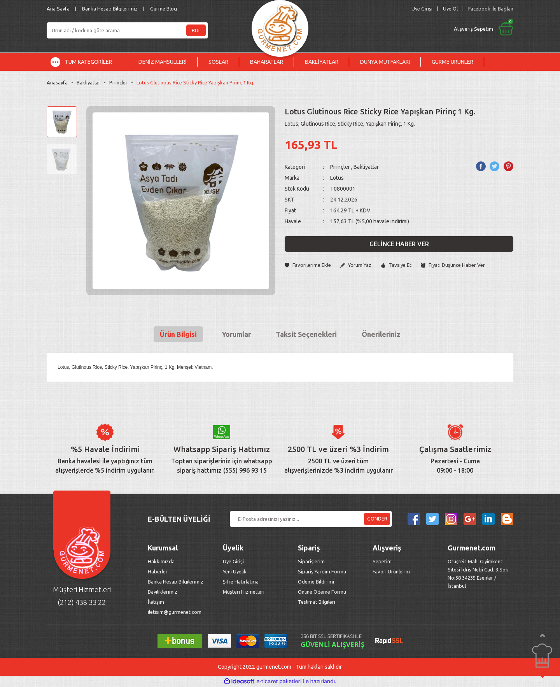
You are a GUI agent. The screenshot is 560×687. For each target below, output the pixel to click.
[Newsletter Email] (311, 519)
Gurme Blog (163, 8)
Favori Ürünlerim (391, 571)
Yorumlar (236, 334)
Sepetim (382, 561)
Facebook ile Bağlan (490, 8)
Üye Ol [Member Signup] (450, 8)
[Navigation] (87, 62)
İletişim (156, 602)
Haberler (158, 571)
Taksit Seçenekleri (306, 334)
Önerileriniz (381, 334)
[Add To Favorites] (308, 265)
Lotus (337, 178)
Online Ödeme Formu (322, 591)
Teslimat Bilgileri (317, 602)
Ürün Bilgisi (178, 334)
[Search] (127, 30)
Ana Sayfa (58, 8)
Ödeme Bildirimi (316, 581)
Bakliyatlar (366, 167)
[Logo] (280, 26)
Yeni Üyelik (235, 571)
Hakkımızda (161, 561)
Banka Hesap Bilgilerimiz (110, 8)
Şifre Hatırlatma (241, 581)
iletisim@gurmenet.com (174, 612)
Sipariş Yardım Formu (322, 571)
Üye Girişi (233, 561)
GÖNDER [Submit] (377, 518)
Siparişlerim (311, 561)
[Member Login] (421, 9)
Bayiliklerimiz (162, 591)
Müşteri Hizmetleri (244, 591)
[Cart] (418, 28)
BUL (196, 30)
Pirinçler (340, 167)
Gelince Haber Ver (399, 243)
